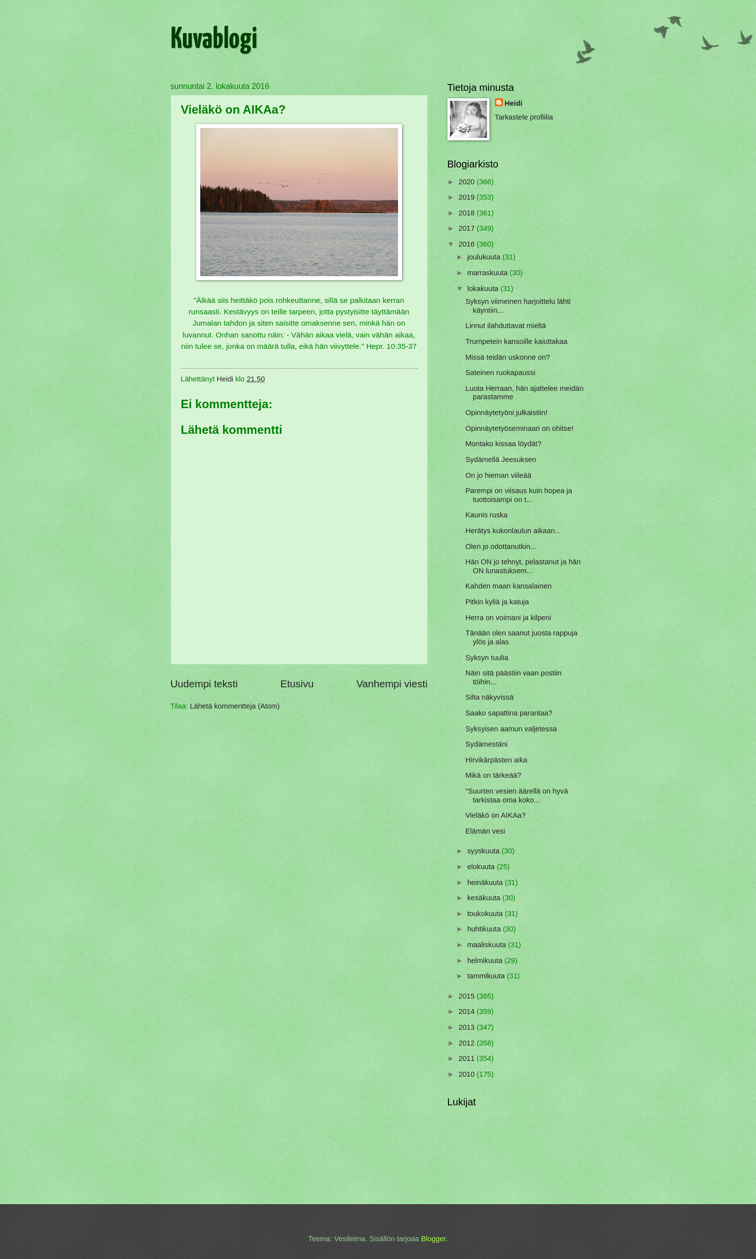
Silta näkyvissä (489, 697)
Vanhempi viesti (392, 683)
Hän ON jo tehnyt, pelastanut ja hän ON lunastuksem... (522, 566)
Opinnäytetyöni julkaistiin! (506, 413)
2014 (467, 1011)
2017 (467, 228)
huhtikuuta (485, 929)
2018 (467, 213)
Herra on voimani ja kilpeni (508, 618)
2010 (467, 1074)
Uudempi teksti (204, 683)
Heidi (514, 103)
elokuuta (482, 867)
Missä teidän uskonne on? (507, 357)
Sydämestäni (486, 744)
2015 (467, 996)
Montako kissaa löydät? (503, 444)
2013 (467, 1027)
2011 (467, 1058)
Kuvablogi (214, 40)
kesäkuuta (484, 898)
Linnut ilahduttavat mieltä (505, 326)
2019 (467, 197)
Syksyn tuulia (486, 658)
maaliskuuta (487, 945)
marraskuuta (488, 273)
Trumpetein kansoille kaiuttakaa (516, 341)
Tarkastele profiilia (524, 117)
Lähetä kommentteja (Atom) (235, 706)
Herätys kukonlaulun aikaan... (513, 531)
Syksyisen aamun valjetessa (511, 729)
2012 (467, 1043)
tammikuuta (487, 976)
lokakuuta (483, 289)
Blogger (433, 1239)
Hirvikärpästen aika (496, 760)
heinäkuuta (486, 882)
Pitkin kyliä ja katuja (497, 602)
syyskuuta (484, 851)
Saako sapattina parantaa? (508, 713)
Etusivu (297, 683)
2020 (467, 182)
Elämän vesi (485, 831)
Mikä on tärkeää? (493, 775)
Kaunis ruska (486, 515)
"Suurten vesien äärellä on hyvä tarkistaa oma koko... (516, 795)
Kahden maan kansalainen (508, 586)
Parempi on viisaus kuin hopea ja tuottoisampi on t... (518, 495)
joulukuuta (484, 257)
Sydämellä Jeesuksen (500, 459)
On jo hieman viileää (498, 475)
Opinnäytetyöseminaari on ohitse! (519, 428)
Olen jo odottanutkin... (500, 546)
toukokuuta (486, 914)
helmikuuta (485, 961)
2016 (467, 244)
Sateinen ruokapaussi (500, 373)
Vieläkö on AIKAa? (495, 815)
